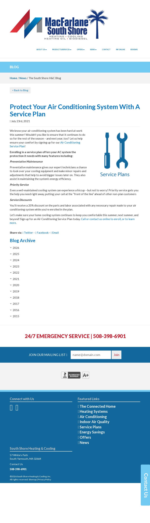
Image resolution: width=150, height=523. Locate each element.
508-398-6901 (18, 469)
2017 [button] (16, 303)
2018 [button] (16, 297)
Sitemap (32, 479)
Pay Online (120, 49)
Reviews (134, 49)
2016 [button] (16, 310)
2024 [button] (16, 260)
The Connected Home (98, 406)
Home (13, 78)
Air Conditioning (93, 416)
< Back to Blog (20, 90)
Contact (106, 49)
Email (55, 232)
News (93, 49)
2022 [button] (16, 272)
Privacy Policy (44, 479)
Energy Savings (92, 432)
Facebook (41, 232)
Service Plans (90, 427)
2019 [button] (16, 291)
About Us (41, 49)
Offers (81, 49)
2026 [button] (16, 247)
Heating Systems (94, 411)
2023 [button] (16, 266)
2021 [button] (16, 279)
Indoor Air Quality (94, 421)
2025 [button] (16, 254)
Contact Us (16, 464)
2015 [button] (16, 316)
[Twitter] (16, 409)
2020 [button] (16, 285)
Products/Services (61, 49)
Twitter (27, 232)
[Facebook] (11, 409)
